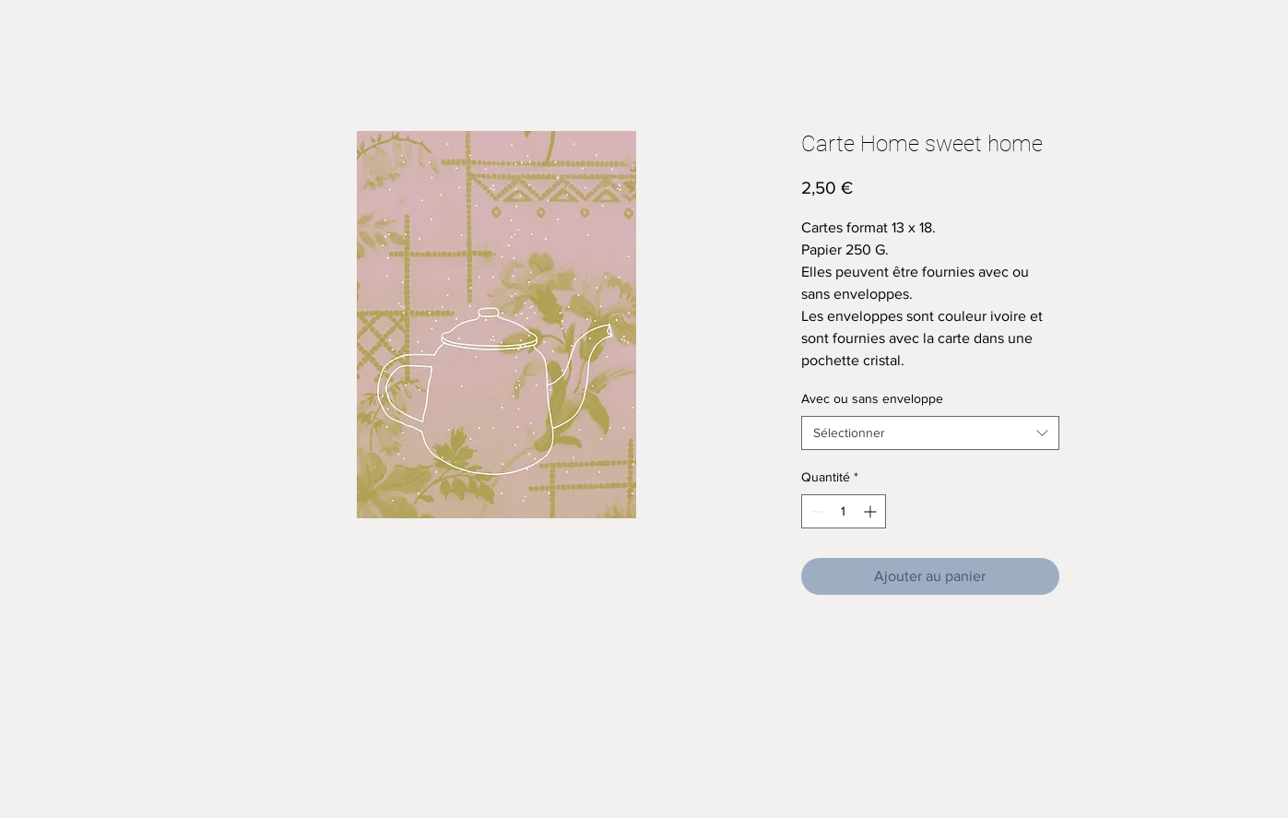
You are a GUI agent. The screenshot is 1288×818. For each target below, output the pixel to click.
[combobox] (930, 433)
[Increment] (871, 511)
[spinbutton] (843, 511)
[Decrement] (815, 511)
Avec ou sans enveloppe (872, 398)
